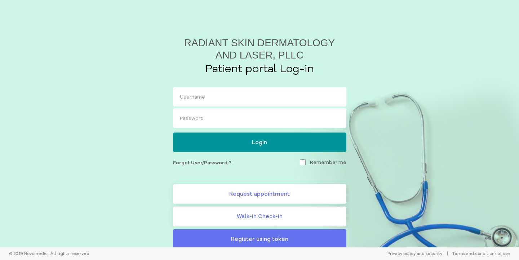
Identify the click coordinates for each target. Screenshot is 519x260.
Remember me (328, 162)
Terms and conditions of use (481, 253)
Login (259, 142)
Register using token (259, 238)
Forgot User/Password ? (202, 162)
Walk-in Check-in (260, 216)
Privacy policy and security (414, 253)
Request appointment (259, 193)
